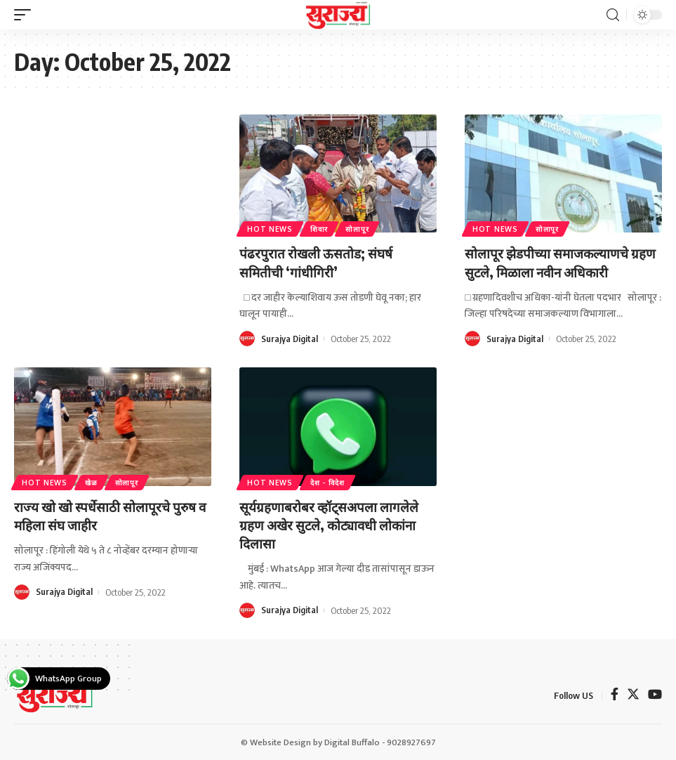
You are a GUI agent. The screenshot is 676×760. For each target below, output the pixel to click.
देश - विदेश (329, 482)
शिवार (321, 228)
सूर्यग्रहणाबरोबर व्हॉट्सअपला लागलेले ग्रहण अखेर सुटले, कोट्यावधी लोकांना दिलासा (333, 524)
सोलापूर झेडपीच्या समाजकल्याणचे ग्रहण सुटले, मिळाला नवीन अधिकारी (554, 262)
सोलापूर (360, 228)
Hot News (270, 228)
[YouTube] (655, 695)
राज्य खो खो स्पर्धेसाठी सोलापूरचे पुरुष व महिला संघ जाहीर (109, 515)
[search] (613, 15)
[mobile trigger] (26, 14)
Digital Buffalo (352, 741)
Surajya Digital (290, 338)
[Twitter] (633, 695)
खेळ (93, 482)
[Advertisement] (112, 208)
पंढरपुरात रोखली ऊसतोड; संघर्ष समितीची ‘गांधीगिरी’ (318, 262)
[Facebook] (614, 695)
